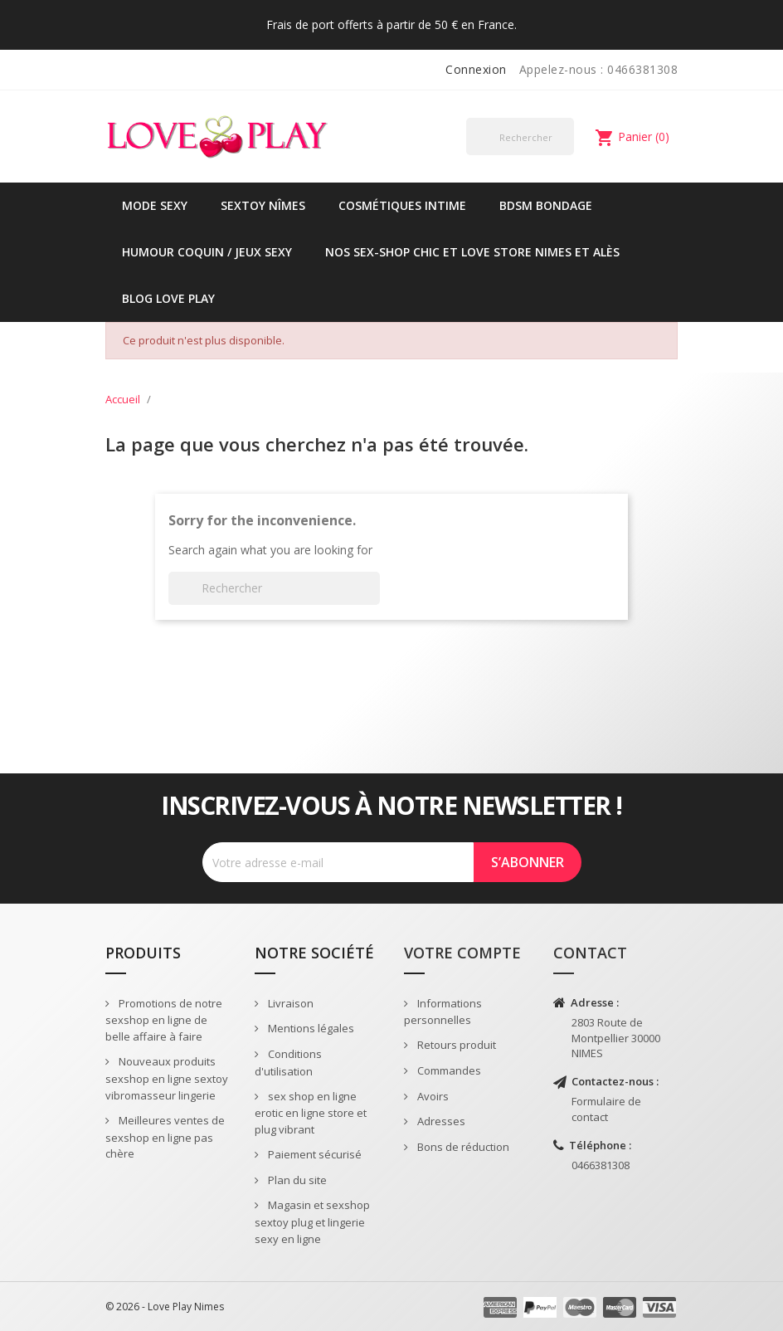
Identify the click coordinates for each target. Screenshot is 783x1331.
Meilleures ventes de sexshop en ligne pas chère (165, 1137)
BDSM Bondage (545, 205)
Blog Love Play (168, 298)
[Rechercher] (520, 136)
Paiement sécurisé (313, 1154)
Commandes (448, 1070)
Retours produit (455, 1044)
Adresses (440, 1121)
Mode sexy (154, 205)
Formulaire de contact (606, 1109)
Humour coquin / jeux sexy (207, 252)
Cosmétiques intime (402, 205)
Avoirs (432, 1096)
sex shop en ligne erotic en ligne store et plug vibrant (311, 1113)
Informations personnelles (443, 1012)
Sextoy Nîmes (263, 205)
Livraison (289, 1003)
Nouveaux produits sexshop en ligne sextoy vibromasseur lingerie (166, 1078)
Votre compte (462, 953)
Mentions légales (309, 1028)
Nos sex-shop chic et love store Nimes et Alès (472, 252)
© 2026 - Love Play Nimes (164, 1306)
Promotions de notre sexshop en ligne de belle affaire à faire (163, 1020)
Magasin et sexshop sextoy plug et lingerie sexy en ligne (312, 1221)
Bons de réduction (462, 1146)
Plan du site (296, 1180)
